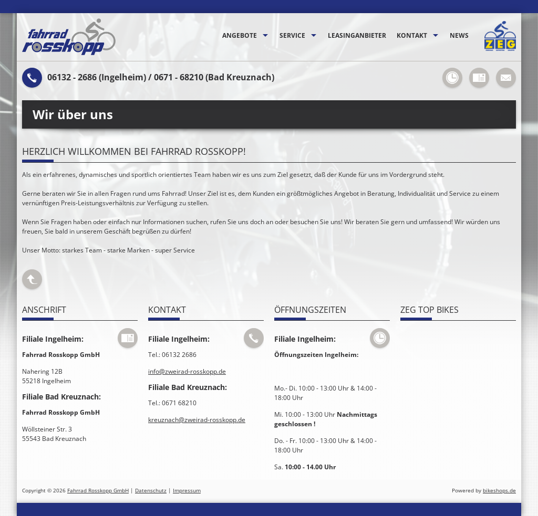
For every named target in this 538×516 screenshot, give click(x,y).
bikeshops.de (499, 490)
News (459, 35)
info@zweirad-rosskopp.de (187, 371)
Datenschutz (151, 490)
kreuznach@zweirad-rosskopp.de (196, 419)
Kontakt (412, 35)
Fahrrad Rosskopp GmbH (98, 490)
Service (292, 35)
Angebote (239, 35)
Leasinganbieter (357, 35)
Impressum (187, 490)
